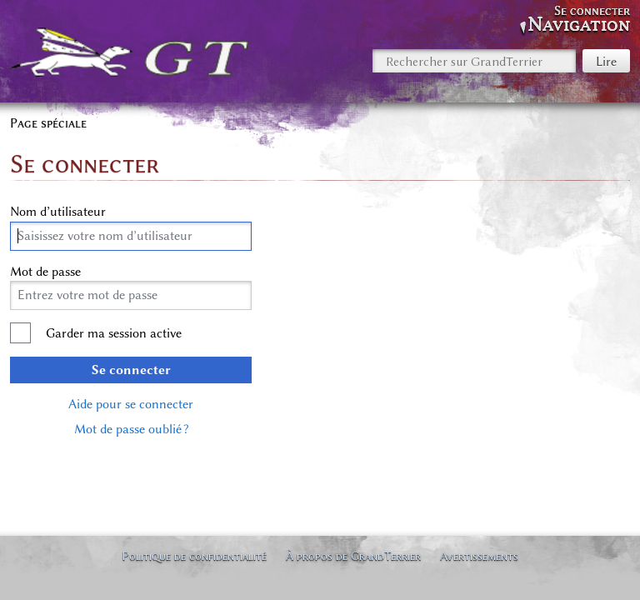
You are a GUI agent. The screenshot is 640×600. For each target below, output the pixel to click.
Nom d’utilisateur (58, 211)
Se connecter (131, 370)
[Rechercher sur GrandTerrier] (474, 60)
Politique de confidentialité (194, 555)
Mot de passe (45, 271)
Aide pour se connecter (130, 404)
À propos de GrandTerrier (353, 555)
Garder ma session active (114, 333)
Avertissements (479, 555)
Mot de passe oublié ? (131, 429)
